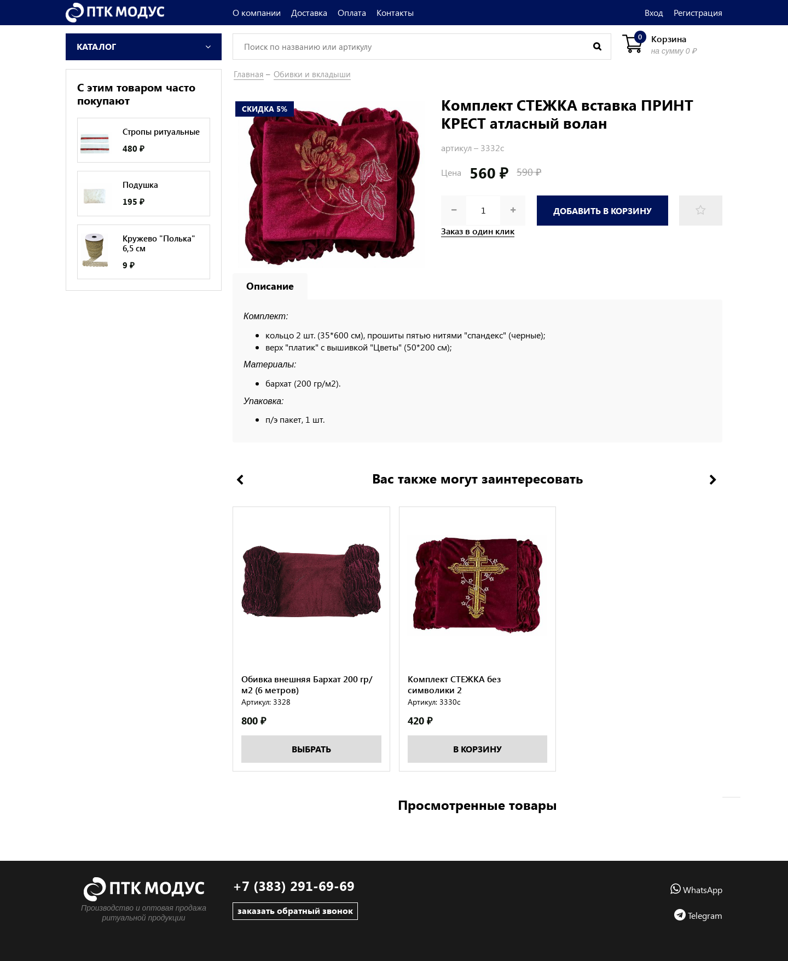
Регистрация (698, 12)
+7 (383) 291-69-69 (294, 885)
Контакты (395, 12)
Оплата (352, 12)
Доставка (309, 12)
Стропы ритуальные (161, 131)
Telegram (698, 915)
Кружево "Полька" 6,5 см (159, 243)
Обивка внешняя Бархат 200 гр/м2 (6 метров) (307, 690)
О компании (257, 12)
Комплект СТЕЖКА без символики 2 (454, 690)
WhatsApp (696, 889)
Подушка (140, 184)
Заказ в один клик (477, 231)
